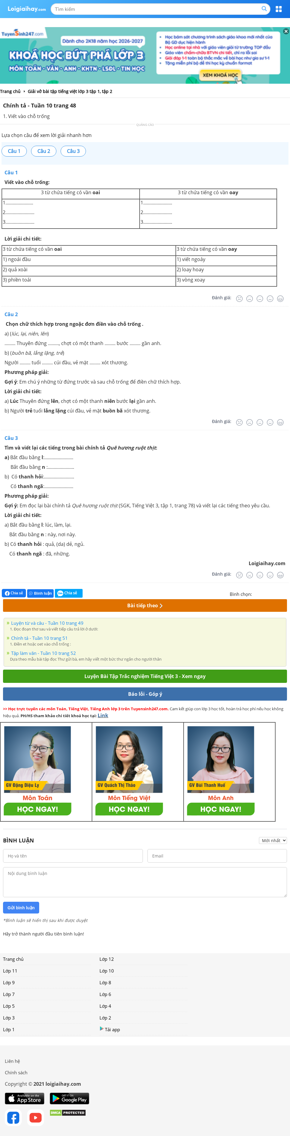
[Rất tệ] (239, 299)
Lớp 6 (105, 994)
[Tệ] (250, 299)
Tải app (109, 1029)
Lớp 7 (9, 994)
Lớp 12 (106, 959)
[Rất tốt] (280, 299)
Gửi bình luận (21, 907)
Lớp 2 (105, 1018)
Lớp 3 (9, 1018)
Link (103, 715)
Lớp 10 (106, 971)
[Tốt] (270, 299)
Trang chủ (13, 959)
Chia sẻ (14, 593)
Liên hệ (12, 1061)
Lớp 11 (10, 971)
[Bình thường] (260, 299)
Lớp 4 (105, 1006)
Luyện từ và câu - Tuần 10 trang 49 (47, 623)
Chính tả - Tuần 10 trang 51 (39, 638)
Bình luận (40, 593)
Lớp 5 (9, 1006)
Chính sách (16, 1072)
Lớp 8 (105, 982)
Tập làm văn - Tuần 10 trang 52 (43, 653)
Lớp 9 (9, 982)
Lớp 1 (9, 1029)
